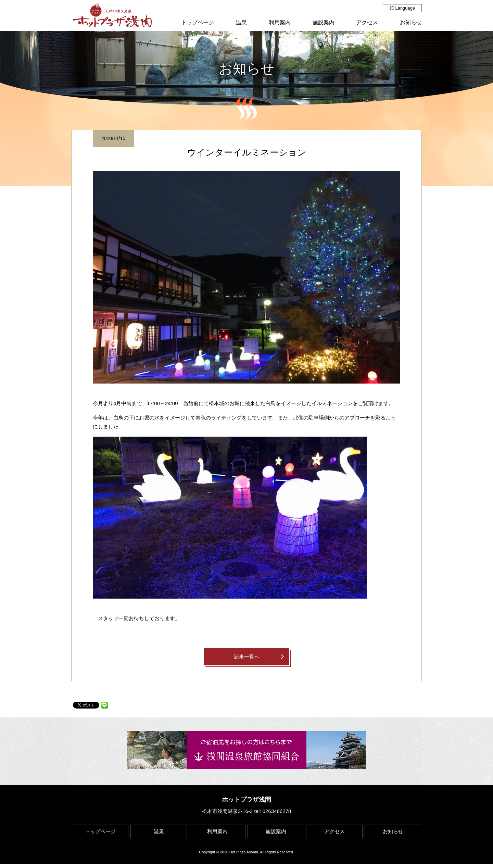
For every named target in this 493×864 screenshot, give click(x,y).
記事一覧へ (247, 657)
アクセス (334, 831)
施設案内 (276, 831)
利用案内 (217, 831)
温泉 (159, 831)
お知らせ (393, 831)
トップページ (100, 831)
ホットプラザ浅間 (246, 799)
